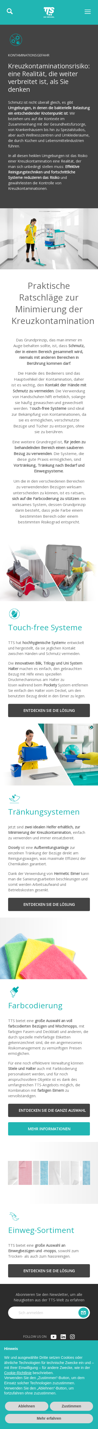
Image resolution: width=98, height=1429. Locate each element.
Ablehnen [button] (26, 1406)
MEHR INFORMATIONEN (49, 1128)
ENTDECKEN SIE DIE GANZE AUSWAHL (52, 1110)
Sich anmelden (31, 1312)
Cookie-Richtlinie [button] (18, 1373)
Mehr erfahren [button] (49, 1418)
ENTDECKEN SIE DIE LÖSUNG (49, 710)
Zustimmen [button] (71, 1406)
